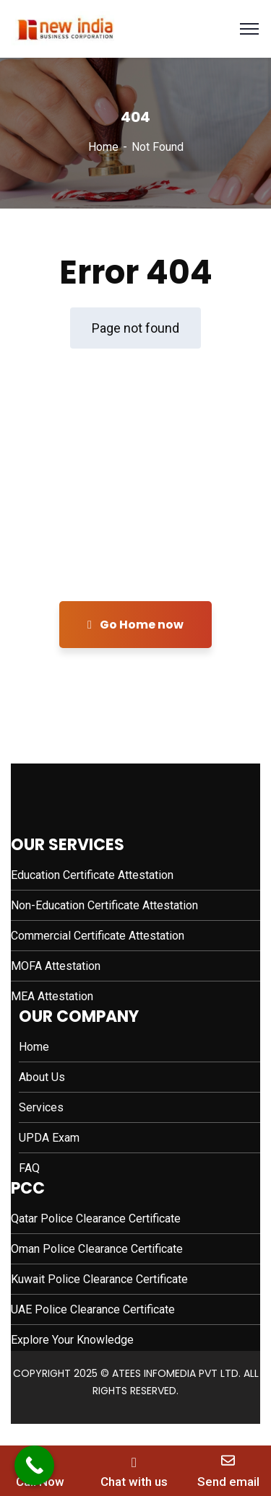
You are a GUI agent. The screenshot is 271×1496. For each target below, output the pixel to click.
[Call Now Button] (34, 1465)
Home (103, 147)
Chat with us (134, 1481)
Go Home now (135, 624)
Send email (228, 1481)
